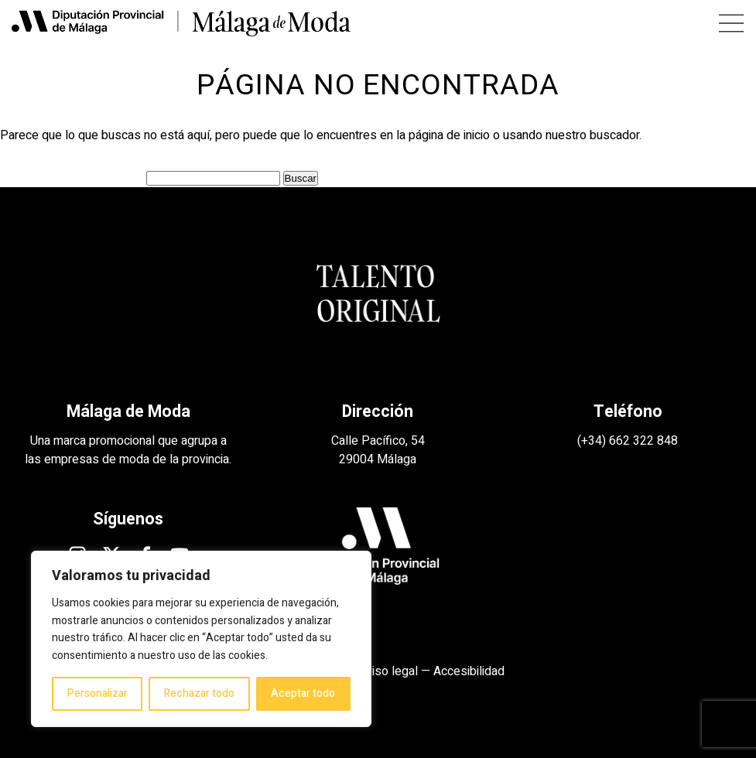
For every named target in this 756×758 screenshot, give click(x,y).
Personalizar (97, 693)
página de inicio (449, 135)
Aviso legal (388, 671)
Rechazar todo (199, 693)
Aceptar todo (303, 693)
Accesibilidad (469, 671)
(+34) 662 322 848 (627, 441)
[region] (201, 639)
